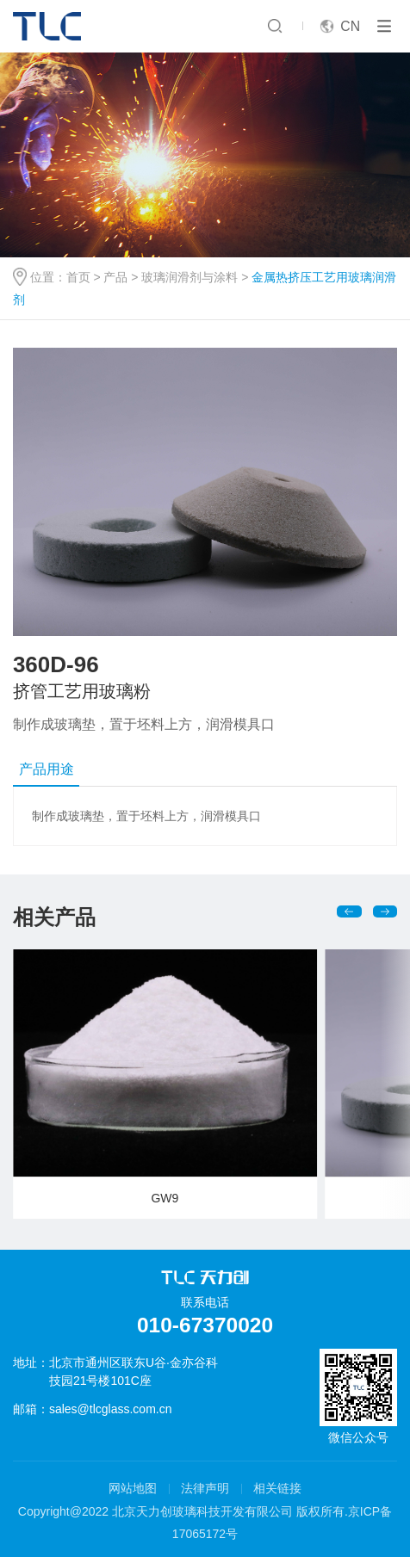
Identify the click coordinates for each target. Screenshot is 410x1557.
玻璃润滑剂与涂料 (189, 277)
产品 (115, 277)
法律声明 (205, 1488)
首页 (78, 277)
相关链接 (277, 1488)
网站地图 (133, 1488)
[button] (349, 911)
